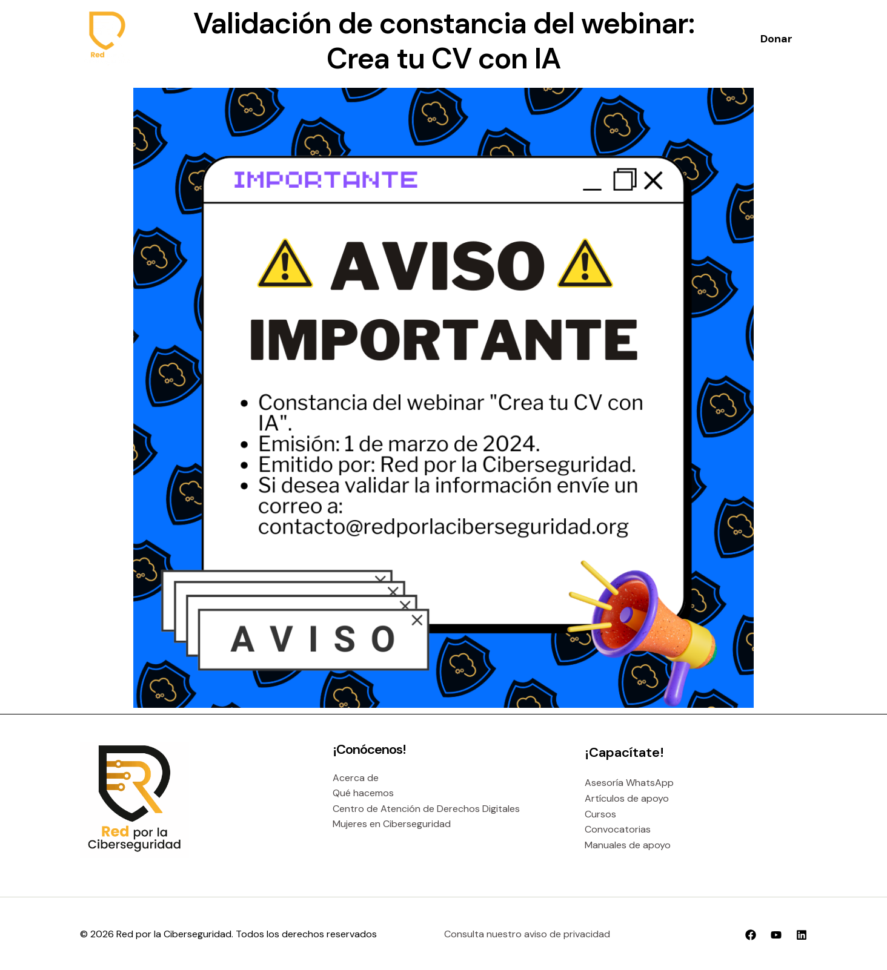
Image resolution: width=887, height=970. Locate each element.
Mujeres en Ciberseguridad (392, 823)
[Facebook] (750, 934)
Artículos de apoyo (627, 798)
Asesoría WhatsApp (629, 782)
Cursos (600, 814)
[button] (776, 38)
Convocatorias (618, 829)
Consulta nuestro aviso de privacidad (527, 934)
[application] (437, 38)
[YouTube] (776, 934)
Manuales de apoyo (628, 845)
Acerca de (356, 777)
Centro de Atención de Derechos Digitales (426, 808)
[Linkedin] (801, 934)
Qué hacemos (363, 793)
